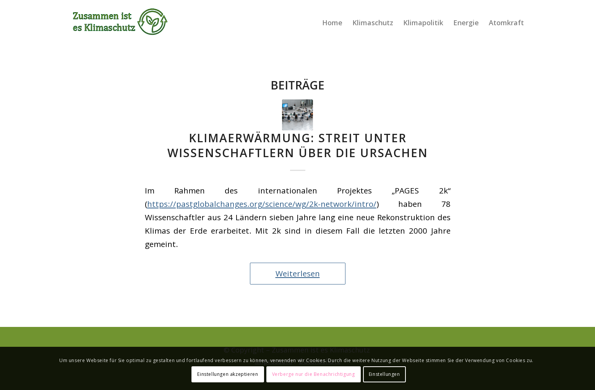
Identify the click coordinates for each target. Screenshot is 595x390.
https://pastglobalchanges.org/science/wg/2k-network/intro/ (261, 203)
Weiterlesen (298, 273)
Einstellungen (384, 374)
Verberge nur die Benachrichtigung (313, 374)
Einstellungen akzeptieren (227, 374)
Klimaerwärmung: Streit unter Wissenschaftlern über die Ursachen (297, 145)
